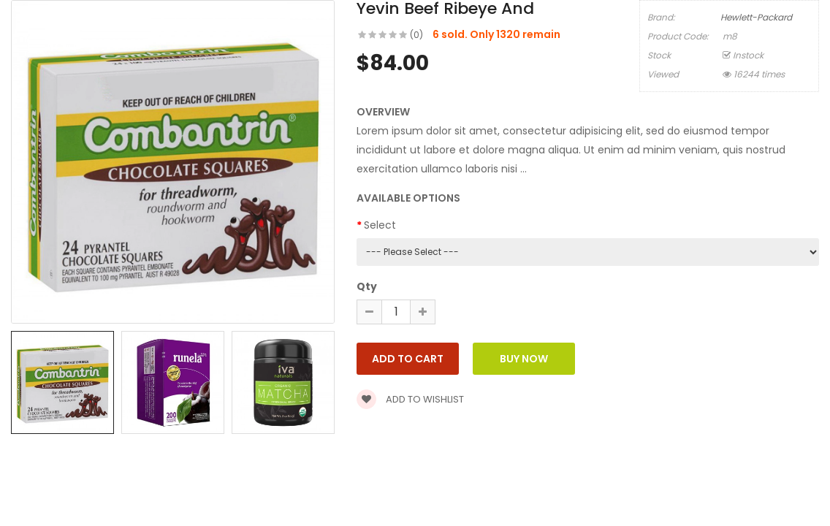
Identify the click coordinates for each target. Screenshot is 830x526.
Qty (367, 286)
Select (380, 225)
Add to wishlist (410, 399)
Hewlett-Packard (756, 17)
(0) (416, 34)
